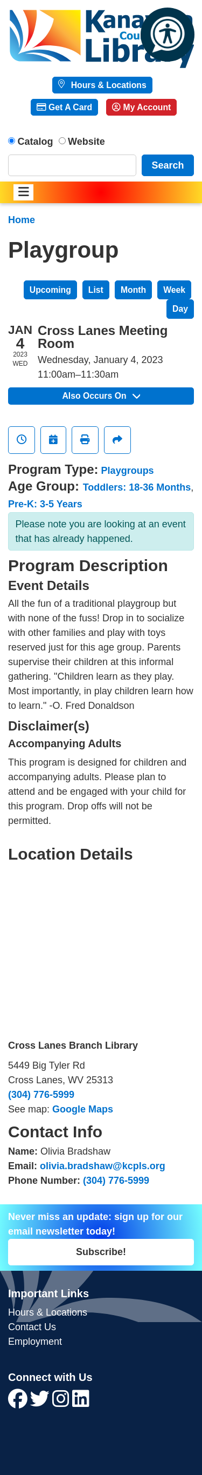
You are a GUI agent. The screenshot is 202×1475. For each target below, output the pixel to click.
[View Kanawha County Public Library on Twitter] (41, 1402)
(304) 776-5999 (41, 1094)
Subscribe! (101, 1251)
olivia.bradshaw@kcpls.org (102, 1166)
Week (174, 289)
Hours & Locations (107, 85)
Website (86, 141)
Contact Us (32, 1327)
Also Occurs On (101, 395)
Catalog (35, 141)
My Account (141, 107)
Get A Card (64, 107)
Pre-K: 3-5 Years (45, 504)
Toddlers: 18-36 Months (137, 487)
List (95, 289)
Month (133, 289)
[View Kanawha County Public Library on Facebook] (19, 1402)
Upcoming (50, 289)
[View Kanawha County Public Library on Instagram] (62, 1402)
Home (21, 219)
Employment (35, 1341)
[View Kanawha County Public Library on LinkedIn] (80, 1402)
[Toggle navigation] (23, 192)
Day (180, 308)
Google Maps (82, 1109)
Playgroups (127, 470)
